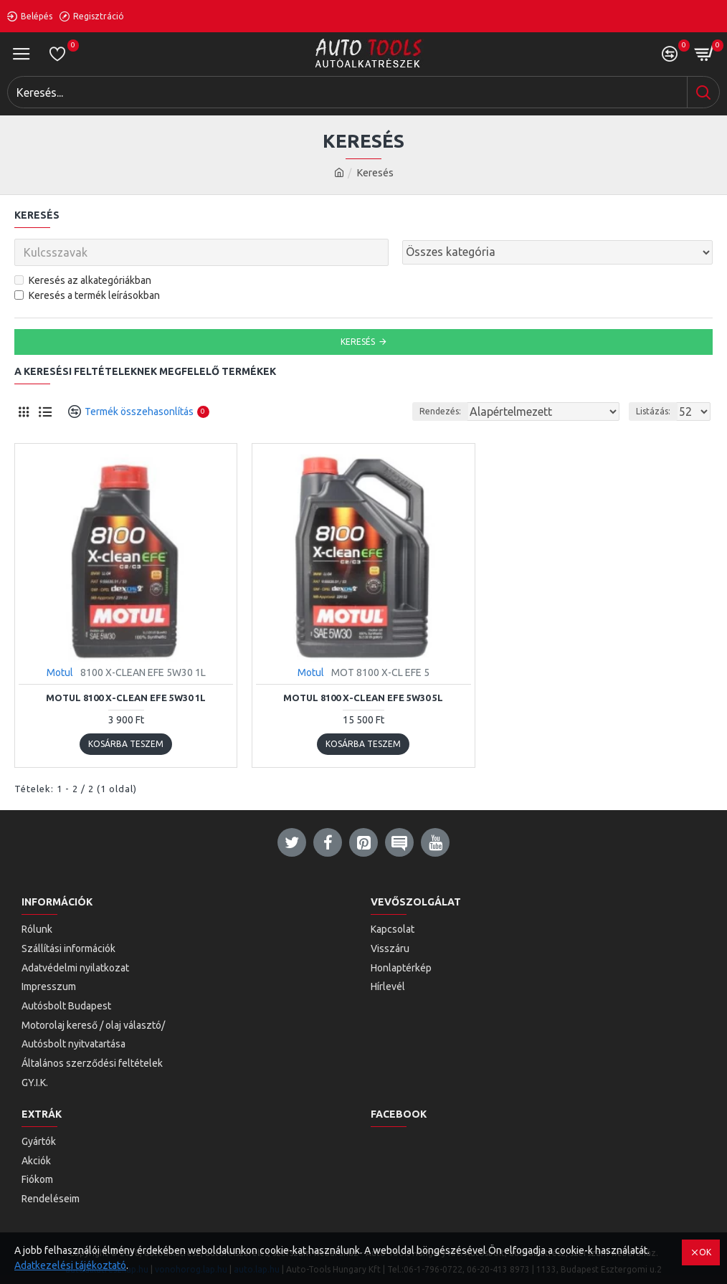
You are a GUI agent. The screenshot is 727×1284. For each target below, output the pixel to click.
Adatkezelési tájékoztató (70, 1265)
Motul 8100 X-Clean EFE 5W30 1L (126, 698)
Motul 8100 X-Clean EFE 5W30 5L (363, 698)
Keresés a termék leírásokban (87, 295)
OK (705, 1252)
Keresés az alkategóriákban (82, 280)
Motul (60, 672)
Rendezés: (440, 411)
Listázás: (653, 411)
